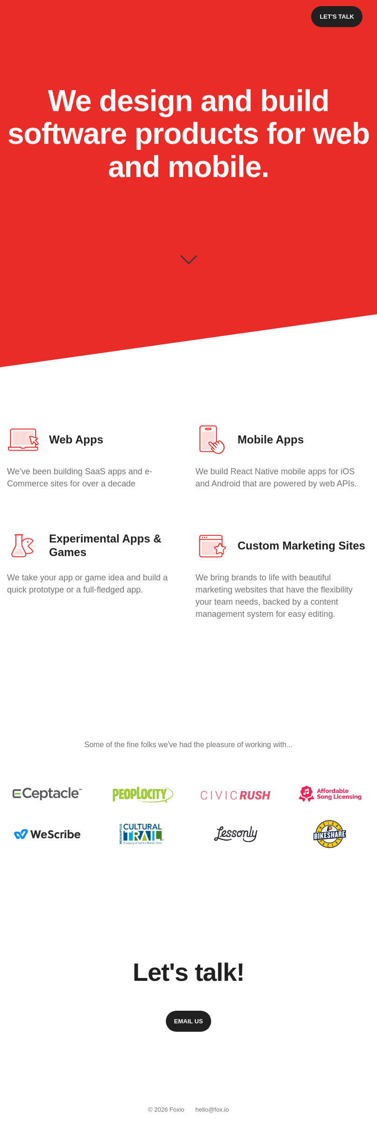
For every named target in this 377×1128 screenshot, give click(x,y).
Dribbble (226, 1073)
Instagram (175, 1073)
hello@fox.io (212, 1109)
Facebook (150, 1073)
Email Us (188, 1021)
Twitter (201, 1073)
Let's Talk (337, 16)
